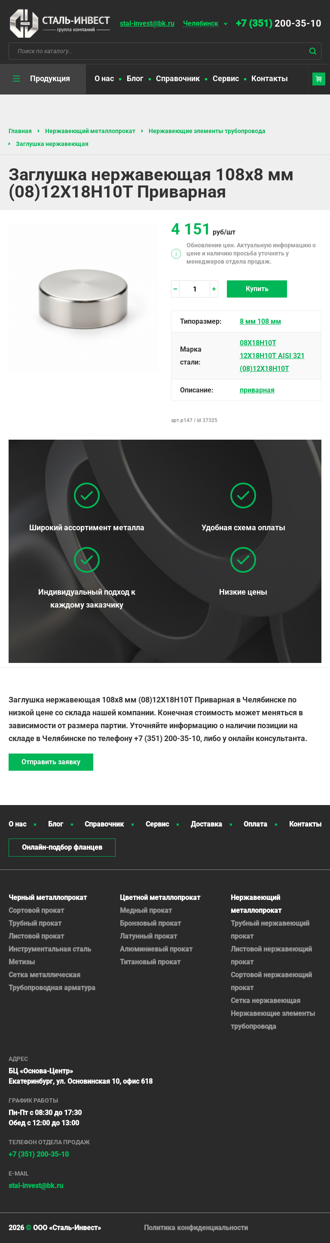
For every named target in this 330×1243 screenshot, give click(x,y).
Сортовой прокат (36, 910)
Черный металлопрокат (48, 898)
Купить (257, 289)
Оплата (255, 824)
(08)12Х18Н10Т (264, 369)
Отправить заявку (50, 762)
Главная (20, 131)
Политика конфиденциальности (196, 1228)
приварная (257, 390)
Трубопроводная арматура (52, 988)
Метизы (22, 962)
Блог (135, 78)
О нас (104, 78)
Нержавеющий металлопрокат (90, 131)
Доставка (206, 824)
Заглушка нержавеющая (52, 143)
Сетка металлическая (44, 975)
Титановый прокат (150, 962)
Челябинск (200, 24)
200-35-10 (278, 23)
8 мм (248, 321)
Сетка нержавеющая (265, 1001)
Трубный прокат (35, 923)
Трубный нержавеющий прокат (270, 929)
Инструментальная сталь (50, 949)
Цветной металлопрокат (160, 898)
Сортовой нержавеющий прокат (271, 981)
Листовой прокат (36, 936)
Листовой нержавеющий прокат (271, 955)
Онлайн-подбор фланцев (62, 847)
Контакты (269, 78)
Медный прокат (146, 910)
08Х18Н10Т (258, 343)
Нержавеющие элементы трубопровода (207, 131)
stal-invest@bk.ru (147, 23)
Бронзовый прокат (150, 923)
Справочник (178, 78)
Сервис (226, 78)
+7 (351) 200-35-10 (39, 1154)
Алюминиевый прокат (156, 949)
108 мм (269, 321)
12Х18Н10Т (259, 356)
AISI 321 (291, 356)
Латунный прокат (148, 936)
